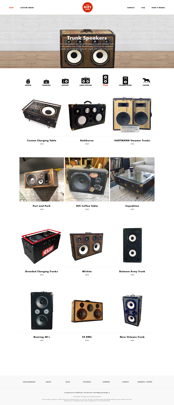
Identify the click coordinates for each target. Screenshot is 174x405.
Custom (146, 85)
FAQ (143, 8)
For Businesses (29, 382)
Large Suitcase (85, 85)
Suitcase (65, 85)
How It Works (158, 8)
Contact (131, 8)
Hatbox (28, 85)
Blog (68, 382)
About (48, 382)
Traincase (46, 85)
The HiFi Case (87, 7)
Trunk (105, 85)
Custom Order (27, 8)
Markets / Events (145, 382)
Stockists (87, 382)
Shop (11, 8)
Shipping (106, 382)
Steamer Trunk (125, 85)
